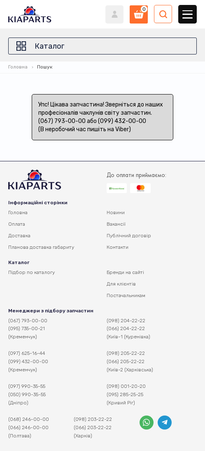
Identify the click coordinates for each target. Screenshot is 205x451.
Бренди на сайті (125, 272)
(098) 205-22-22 (126, 353)
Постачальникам (126, 295)
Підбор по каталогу (31, 272)
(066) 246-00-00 (28, 427)
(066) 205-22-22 (125, 361)
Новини (116, 212)
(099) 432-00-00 (28, 361)
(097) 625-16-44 (26, 353)
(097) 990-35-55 (26, 386)
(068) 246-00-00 (28, 419)
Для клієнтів (121, 284)
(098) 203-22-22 (93, 419)
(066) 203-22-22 (93, 427)
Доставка (19, 235)
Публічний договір (129, 235)
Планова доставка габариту (41, 247)
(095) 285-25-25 (125, 394)
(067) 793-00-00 (27, 320)
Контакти (117, 247)
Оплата (16, 224)
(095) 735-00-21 (26, 328)
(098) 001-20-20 (126, 386)
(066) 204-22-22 (126, 328)
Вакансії (116, 224)
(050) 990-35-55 (27, 394)
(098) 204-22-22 (126, 320)
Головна (18, 67)
